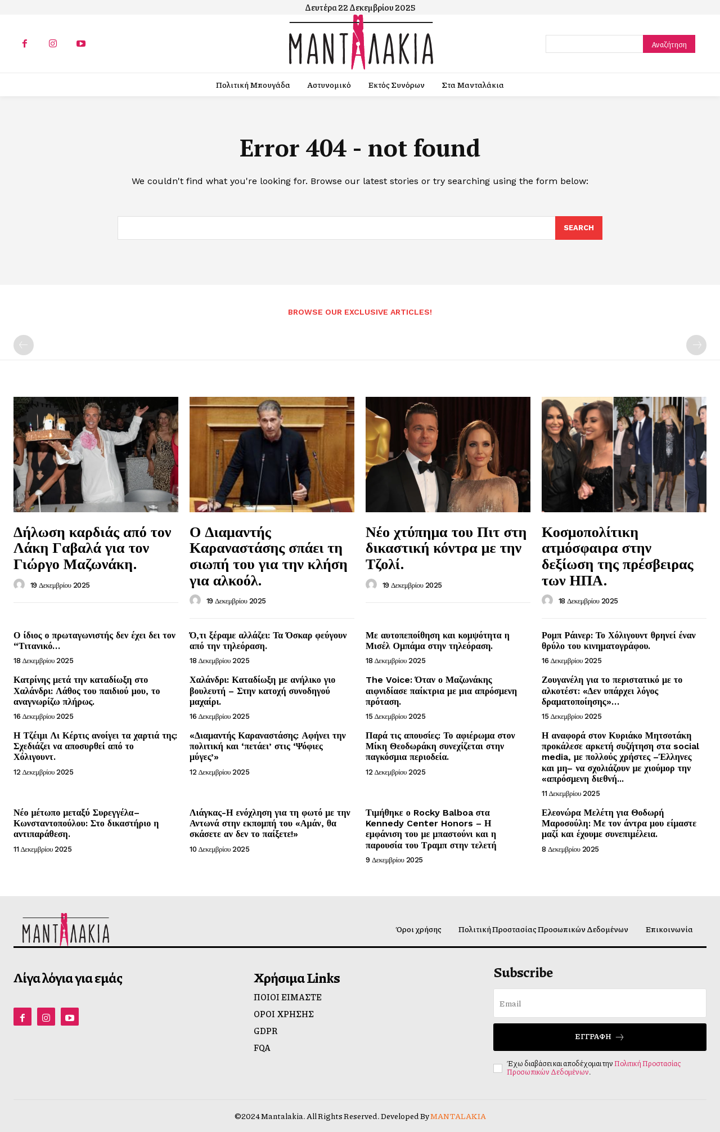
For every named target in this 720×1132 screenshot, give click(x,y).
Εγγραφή (600, 1036)
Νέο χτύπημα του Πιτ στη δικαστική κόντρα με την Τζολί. (446, 547)
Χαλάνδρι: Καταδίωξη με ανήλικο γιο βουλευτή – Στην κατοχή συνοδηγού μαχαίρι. (262, 690)
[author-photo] (21, 585)
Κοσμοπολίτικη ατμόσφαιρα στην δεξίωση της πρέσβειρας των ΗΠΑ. (618, 555)
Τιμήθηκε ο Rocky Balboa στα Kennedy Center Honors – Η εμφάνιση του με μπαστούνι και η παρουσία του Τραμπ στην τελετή (431, 829)
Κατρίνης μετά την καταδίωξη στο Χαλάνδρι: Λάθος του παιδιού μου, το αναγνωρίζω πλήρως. (87, 690)
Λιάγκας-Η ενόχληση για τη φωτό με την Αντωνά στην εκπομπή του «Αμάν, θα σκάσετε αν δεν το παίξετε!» (270, 823)
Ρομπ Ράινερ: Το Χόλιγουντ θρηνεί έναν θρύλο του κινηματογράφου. (619, 640)
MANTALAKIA (458, 1115)
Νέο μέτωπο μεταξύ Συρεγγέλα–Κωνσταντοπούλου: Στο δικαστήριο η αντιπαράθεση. (86, 823)
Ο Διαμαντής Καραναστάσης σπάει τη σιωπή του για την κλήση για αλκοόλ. (269, 555)
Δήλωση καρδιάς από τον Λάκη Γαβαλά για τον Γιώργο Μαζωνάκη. (92, 547)
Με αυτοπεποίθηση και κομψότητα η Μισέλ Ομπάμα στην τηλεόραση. (438, 640)
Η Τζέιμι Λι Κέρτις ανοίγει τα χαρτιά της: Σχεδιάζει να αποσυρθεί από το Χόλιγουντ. (95, 746)
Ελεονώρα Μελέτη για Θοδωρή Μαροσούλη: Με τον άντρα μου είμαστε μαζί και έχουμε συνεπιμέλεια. (619, 823)
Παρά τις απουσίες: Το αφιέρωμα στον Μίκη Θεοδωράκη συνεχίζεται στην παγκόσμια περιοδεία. (440, 746)
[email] (599, 1003)
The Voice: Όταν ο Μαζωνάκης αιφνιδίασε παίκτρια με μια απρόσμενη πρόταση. (441, 690)
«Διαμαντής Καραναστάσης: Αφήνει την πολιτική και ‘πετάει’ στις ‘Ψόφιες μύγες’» (268, 746)
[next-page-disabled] (696, 345)
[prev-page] (24, 345)
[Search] (669, 44)
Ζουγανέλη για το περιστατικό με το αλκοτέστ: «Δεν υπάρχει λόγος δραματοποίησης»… (612, 690)
